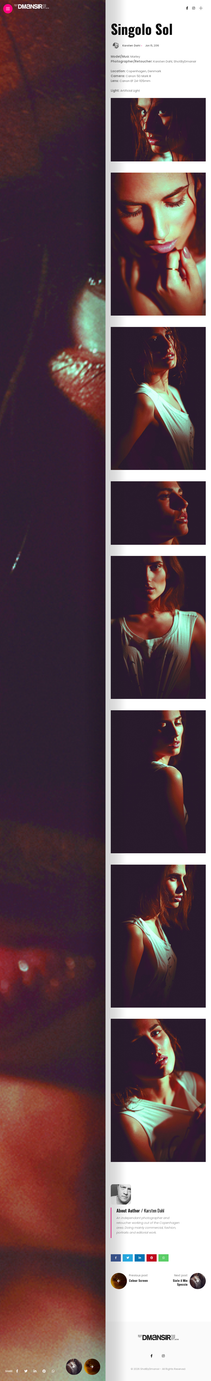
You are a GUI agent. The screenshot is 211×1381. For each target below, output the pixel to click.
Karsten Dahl (131, 45)
